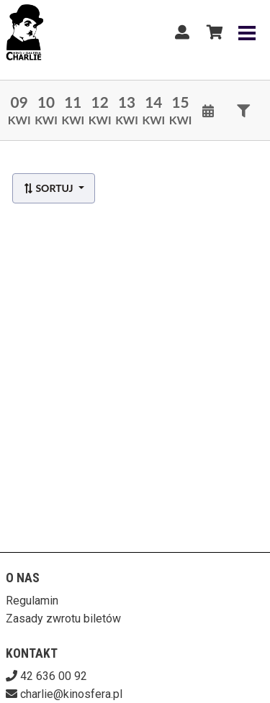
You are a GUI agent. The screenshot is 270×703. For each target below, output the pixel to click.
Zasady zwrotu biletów (63, 618)
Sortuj (49, 188)
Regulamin (32, 600)
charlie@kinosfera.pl (71, 694)
